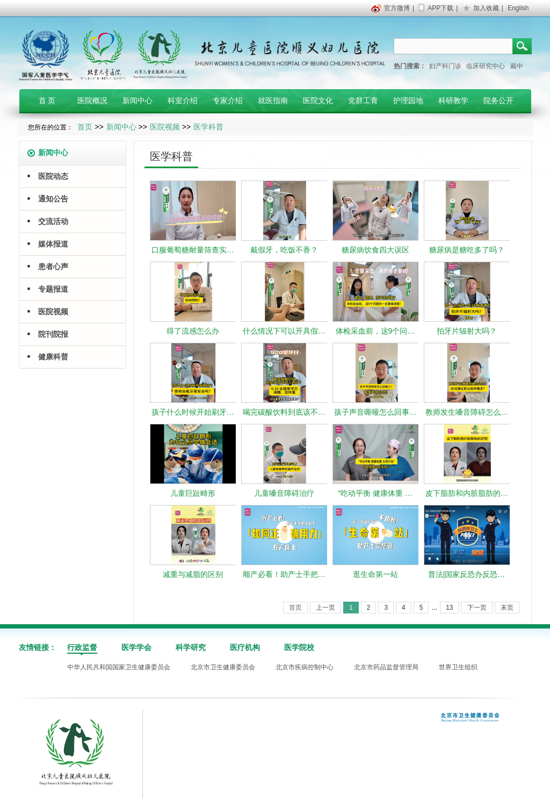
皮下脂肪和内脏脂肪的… (466, 493)
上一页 (325, 607)
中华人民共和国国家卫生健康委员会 (118, 667)
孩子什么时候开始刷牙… (192, 412)
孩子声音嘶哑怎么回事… (375, 412)
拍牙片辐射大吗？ (467, 331)
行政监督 (82, 647)
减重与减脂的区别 (193, 574)
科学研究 (191, 647)
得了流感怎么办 (193, 331)
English (518, 8)
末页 (507, 607)
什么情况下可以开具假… (284, 331)
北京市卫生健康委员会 (223, 667)
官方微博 (397, 8)
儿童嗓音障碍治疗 (284, 493)
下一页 (477, 607)
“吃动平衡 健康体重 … (375, 493)
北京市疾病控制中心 (305, 667)
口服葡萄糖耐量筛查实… (192, 249)
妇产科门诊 (445, 66)
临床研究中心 (485, 66)
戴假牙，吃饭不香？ (284, 249)
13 (449, 607)
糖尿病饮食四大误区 (375, 249)
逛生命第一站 (375, 574)
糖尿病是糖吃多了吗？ (466, 249)
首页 (84, 126)
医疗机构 (245, 647)
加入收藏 (486, 8)
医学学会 (136, 647)
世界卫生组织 (458, 667)
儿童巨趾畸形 (192, 493)
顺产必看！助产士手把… (284, 574)
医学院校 (299, 647)
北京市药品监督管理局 (386, 667)
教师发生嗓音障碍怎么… (466, 412)
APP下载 (440, 8)
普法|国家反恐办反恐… (466, 574)
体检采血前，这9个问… (375, 331)
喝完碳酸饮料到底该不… (284, 412)
